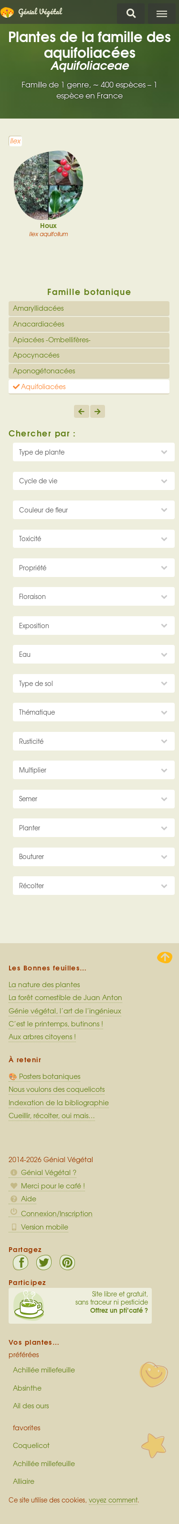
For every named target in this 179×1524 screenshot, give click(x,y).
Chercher (131, 13)
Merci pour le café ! (47, 1185)
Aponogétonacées (44, 370)
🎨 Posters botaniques (44, 1076)
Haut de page (164, 957)
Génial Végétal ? (42, 1172)
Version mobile (38, 1226)
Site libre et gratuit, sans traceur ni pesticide (80, 1302)
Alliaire (23, 1481)
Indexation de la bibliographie (59, 1102)
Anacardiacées (38, 323)
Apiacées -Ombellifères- (52, 339)
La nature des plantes (44, 984)
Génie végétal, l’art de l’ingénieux (65, 1010)
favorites (26, 1427)
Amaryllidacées (38, 308)
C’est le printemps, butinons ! (56, 1023)
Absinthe (27, 1387)
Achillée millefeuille (44, 1369)
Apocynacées (36, 354)
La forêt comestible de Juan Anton (65, 997)
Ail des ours (31, 1405)
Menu (162, 13)
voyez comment (113, 1499)
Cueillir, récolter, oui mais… (52, 1115)
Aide (22, 1198)
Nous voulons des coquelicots (57, 1089)
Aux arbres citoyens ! (42, 1036)
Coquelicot (31, 1445)
